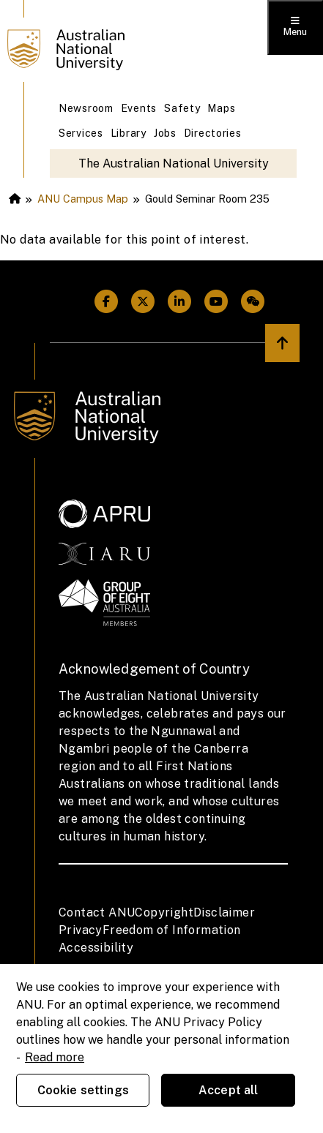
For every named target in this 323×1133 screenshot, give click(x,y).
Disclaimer (224, 912)
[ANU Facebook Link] (106, 301)
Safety (182, 108)
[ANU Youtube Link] (216, 301)
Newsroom (86, 108)
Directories (213, 133)
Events (139, 108)
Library (128, 133)
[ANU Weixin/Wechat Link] (252, 301)
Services (81, 133)
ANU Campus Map (82, 198)
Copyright (164, 912)
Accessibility (96, 948)
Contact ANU (97, 912)
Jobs (165, 133)
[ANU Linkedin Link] (179, 301)
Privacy (81, 930)
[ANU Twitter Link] (142, 301)
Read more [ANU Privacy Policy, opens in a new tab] (54, 1057)
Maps (221, 108)
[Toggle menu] (295, 27)
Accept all (228, 1090)
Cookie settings (83, 1090)
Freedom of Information (172, 930)
